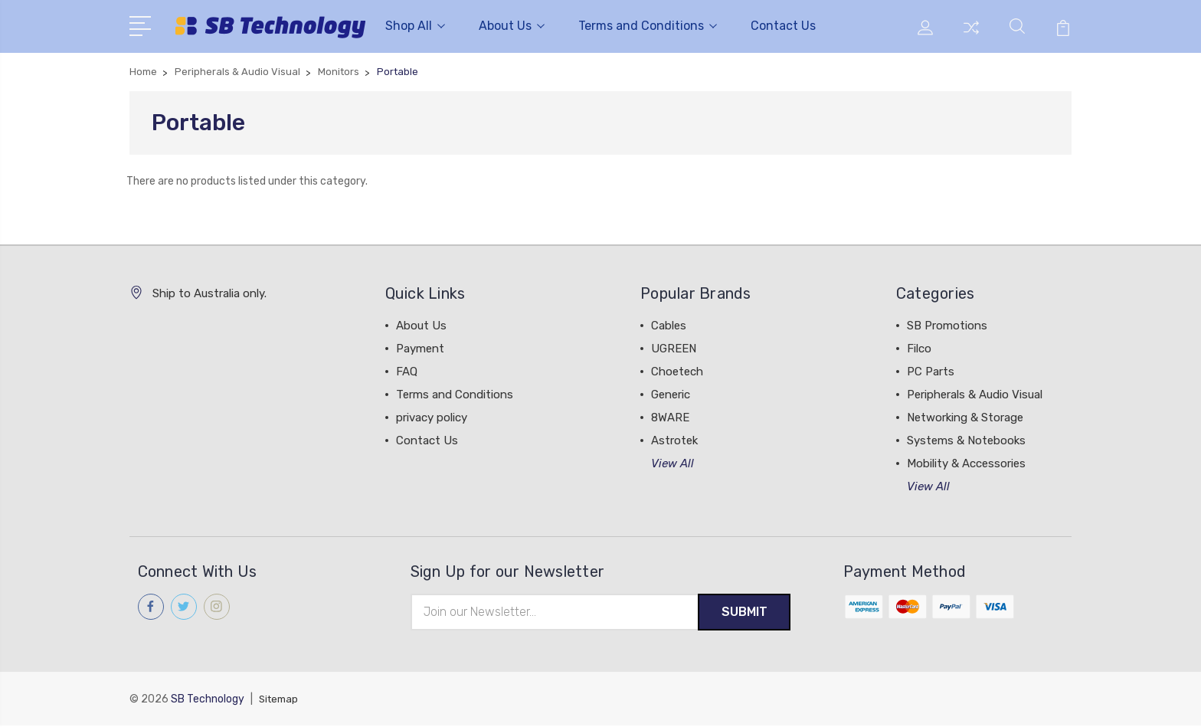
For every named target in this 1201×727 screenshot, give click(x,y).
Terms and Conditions (647, 25)
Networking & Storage (965, 417)
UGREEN (673, 348)
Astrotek (674, 440)
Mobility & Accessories (966, 463)
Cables (668, 325)
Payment (420, 348)
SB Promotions (947, 325)
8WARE (670, 417)
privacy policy (431, 417)
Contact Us (783, 25)
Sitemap (280, 700)
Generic (670, 394)
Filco (919, 348)
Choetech (677, 371)
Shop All (415, 25)
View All (672, 463)
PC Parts (930, 371)
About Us (512, 25)
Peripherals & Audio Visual (974, 394)
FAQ (406, 371)
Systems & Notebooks (966, 440)
